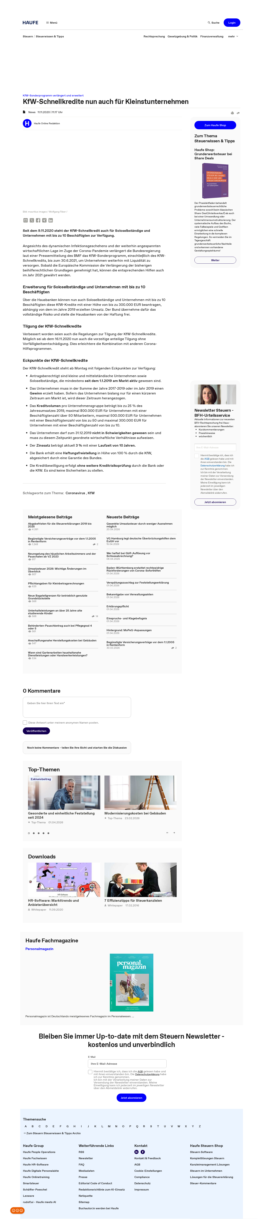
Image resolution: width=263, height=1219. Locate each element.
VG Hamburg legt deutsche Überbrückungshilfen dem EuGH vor (141, 540)
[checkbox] (25, 723)
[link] (28, 36)
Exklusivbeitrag (41, 779)
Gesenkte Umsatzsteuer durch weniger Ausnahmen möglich (139, 525)
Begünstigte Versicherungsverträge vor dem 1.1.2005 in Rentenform (62, 540)
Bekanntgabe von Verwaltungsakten (130, 594)
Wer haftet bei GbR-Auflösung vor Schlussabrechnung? (128, 555)
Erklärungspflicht (118, 606)
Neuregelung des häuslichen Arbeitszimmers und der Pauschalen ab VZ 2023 (62, 555)
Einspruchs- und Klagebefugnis (127, 618)
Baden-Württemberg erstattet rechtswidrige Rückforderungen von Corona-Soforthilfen (135, 569)
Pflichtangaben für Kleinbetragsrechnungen (56, 583)
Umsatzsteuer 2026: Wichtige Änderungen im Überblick (57, 570)
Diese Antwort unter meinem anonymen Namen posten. (63, 723)
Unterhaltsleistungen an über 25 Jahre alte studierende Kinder (55, 612)
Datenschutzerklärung (213, 465)
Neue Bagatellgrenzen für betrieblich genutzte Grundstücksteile (57, 597)
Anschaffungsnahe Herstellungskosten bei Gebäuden (62, 640)
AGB (206, 458)
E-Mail (92, 1057)
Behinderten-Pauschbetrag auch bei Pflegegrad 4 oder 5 (60, 627)
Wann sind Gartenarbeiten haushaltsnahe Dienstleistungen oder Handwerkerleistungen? (57, 654)
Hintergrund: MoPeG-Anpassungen (129, 630)
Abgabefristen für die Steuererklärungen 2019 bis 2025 (60, 525)
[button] (51, 22)
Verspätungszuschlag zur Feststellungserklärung (138, 582)
